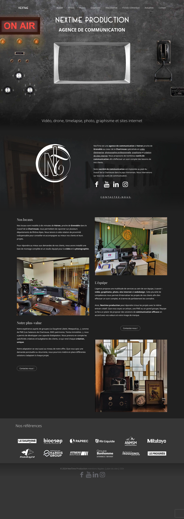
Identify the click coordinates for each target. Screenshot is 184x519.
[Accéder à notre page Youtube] (106, 185)
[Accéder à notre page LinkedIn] (116, 185)
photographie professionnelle (118, 152)
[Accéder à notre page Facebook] (97, 185)
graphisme (136, 152)
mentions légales (96, 468)
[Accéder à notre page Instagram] (125, 185)
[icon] (82, 476)
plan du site (112, 468)
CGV (122, 468)
